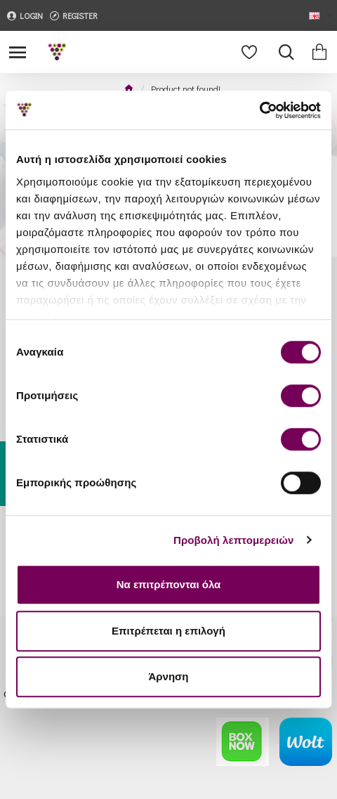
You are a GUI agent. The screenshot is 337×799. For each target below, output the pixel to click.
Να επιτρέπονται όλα (169, 584)
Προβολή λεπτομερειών (233, 540)
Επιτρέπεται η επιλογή (168, 631)
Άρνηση (168, 676)
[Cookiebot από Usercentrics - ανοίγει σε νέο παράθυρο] (259, 110)
